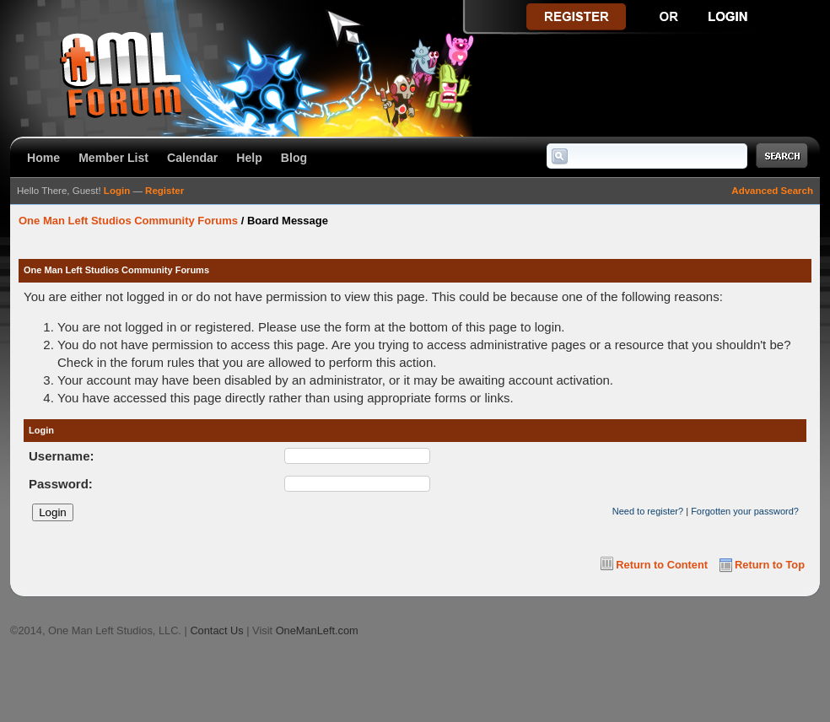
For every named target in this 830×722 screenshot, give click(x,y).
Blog (294, 157)
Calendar (192, 157)
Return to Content (662, 564)
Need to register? (647, 511)
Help (249, 157)
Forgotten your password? (745, 511)
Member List (113, 157)
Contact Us (216, 630)
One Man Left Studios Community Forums (128, 220)
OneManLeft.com (317, 630)
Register (164, 191)
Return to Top (770, 564)
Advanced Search (772, 191)
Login (117, 191)
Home (43, 157)
